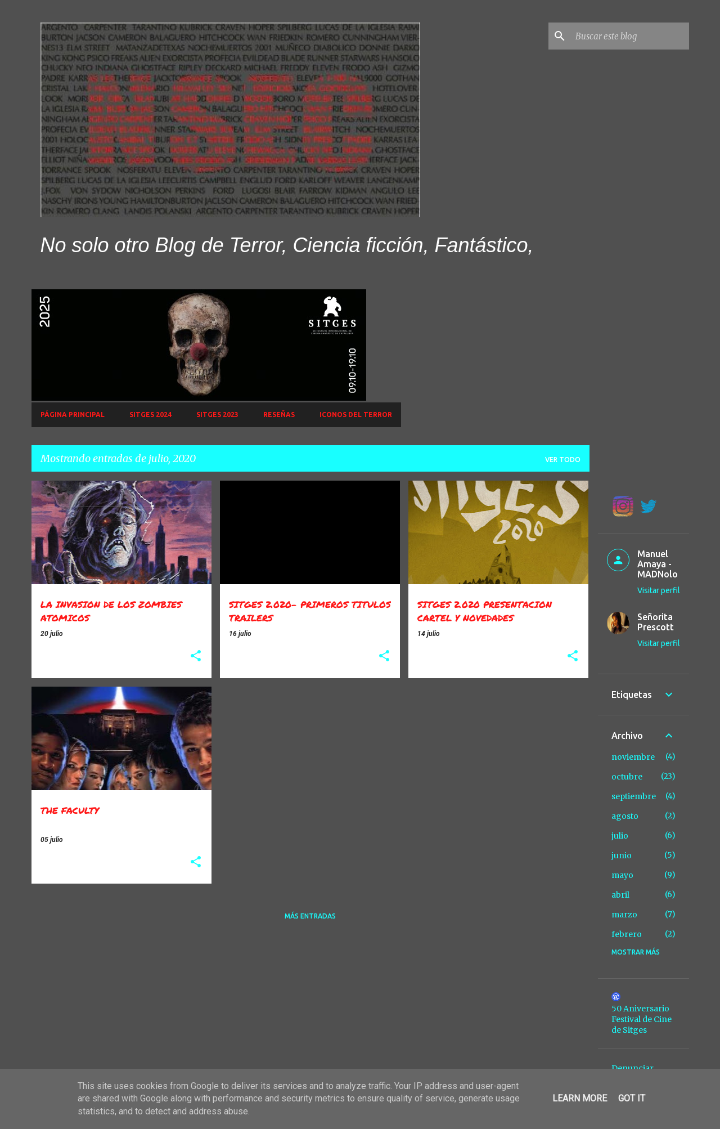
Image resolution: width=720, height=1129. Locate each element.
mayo (622, 875)
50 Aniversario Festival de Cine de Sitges (641, 1019)
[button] (195, 657)
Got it (631, 1098)
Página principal (72, 414)
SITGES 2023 (217, 414)
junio (621, 855)
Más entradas (310, 916)
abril (620, 895)
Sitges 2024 (150, 414)
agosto (624, 816)
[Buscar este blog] (630, 36)
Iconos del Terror (356, 414)
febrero (626, 934)
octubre (626, 777)
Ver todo (562, 459)
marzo (624, 915)
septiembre (633, 796)
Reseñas (279, 414)
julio (619, 836)
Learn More (579, 1098)
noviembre (633, 757)
